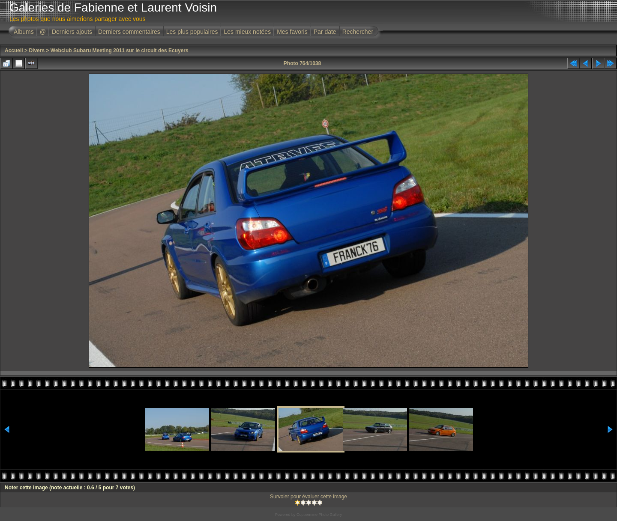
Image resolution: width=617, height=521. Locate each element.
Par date (325, 31)
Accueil (14, 51)
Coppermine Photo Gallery (319, 514)
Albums (24, 31)
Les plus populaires (192, 31)
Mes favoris (292, 31)
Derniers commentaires (129, 31)
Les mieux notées (247, 31)
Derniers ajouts (72, 31)
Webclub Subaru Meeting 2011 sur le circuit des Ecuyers (120, 51)
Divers (37, 51)
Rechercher (357, 31)
